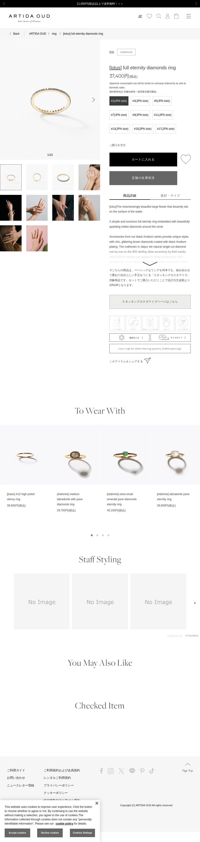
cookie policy (64, 823)
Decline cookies (50, 833)
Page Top (187, 767)
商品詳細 (129, 195)
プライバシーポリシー (59, 785)
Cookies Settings (82, 833)
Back (16, 33)
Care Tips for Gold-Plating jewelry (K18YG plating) (149, 348)
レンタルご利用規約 (57, 777)
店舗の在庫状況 (143, 178)
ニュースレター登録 (20, 785)
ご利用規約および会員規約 (62, 770)
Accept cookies (17, 833)
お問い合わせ (16, 777)
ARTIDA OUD (37, 33)
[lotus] (115, 67)
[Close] (97, 803)
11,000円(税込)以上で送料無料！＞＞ (100, 3)
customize (126, 51)
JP (140, 16)
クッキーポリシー (56, 793)
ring (111, 51)
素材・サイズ (170, 195)
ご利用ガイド (16, 770)
